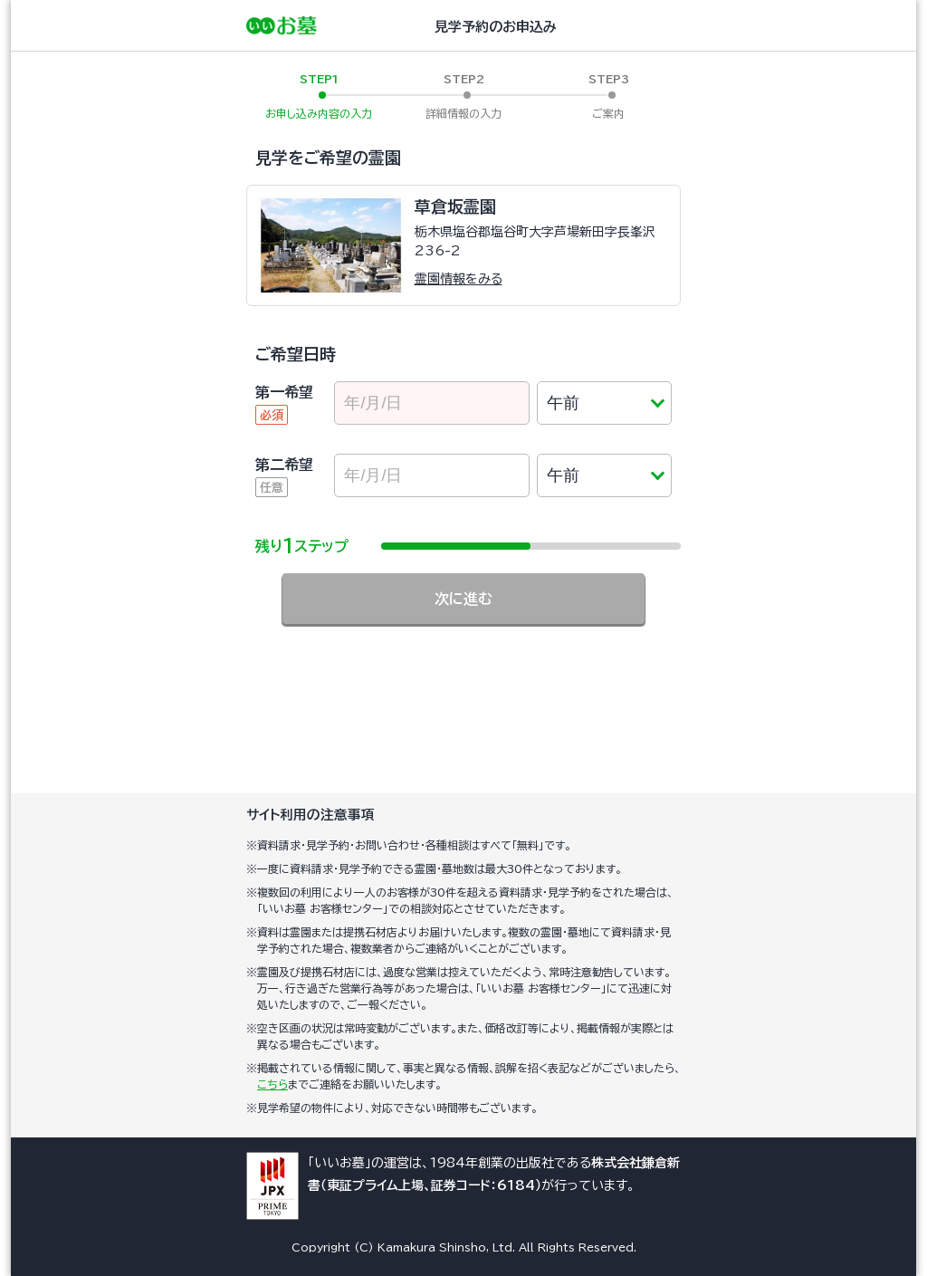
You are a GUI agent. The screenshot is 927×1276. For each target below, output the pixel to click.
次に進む (463, 598)
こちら (272, 1084)
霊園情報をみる (458, 279)
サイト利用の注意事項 (310, 814)
